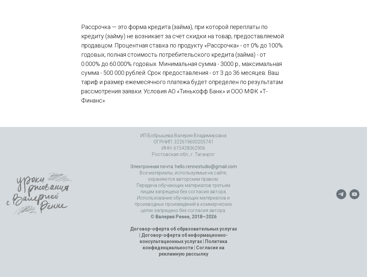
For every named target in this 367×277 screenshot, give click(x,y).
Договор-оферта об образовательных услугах (183, 228)
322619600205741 (194, 141)
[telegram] (341, 197)
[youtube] (354, 197)
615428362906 (189, 148)
